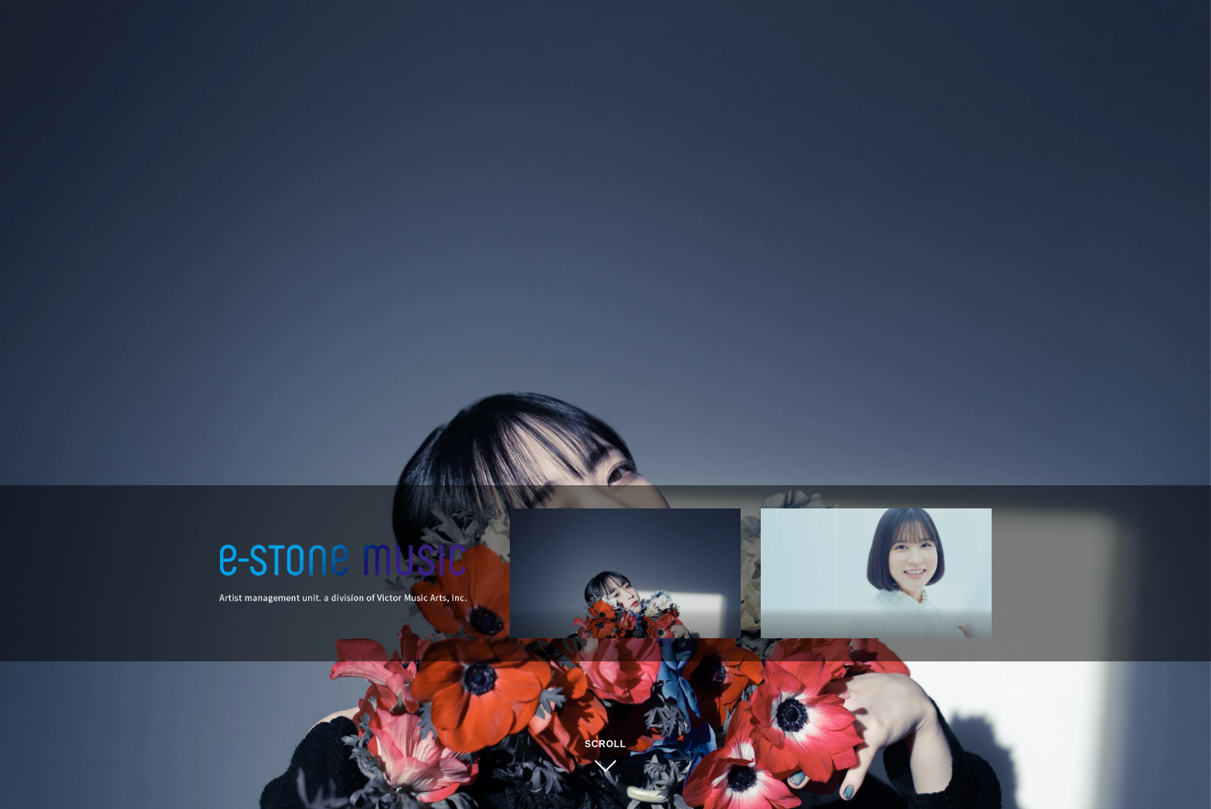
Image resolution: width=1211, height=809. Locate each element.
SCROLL (605, 744)
